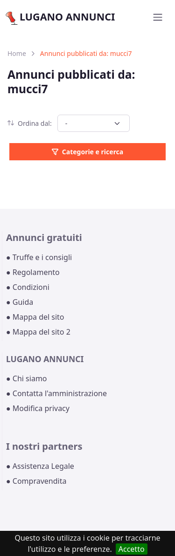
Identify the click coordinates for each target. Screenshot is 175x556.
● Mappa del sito (35, 317)
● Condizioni (27, 287)
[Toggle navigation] (157, 17)
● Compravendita (36, 481)
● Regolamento (33, 272)
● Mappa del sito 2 (38, 332)
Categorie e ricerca (87, 151)
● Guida (19, 302)
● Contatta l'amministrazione (56, 393)
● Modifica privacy (38, 408)
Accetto (132, 549)
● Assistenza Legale (40, 466)
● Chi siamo (26, 378)
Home (16, 53)
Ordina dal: (29, 123)
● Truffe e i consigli (39, 257)
